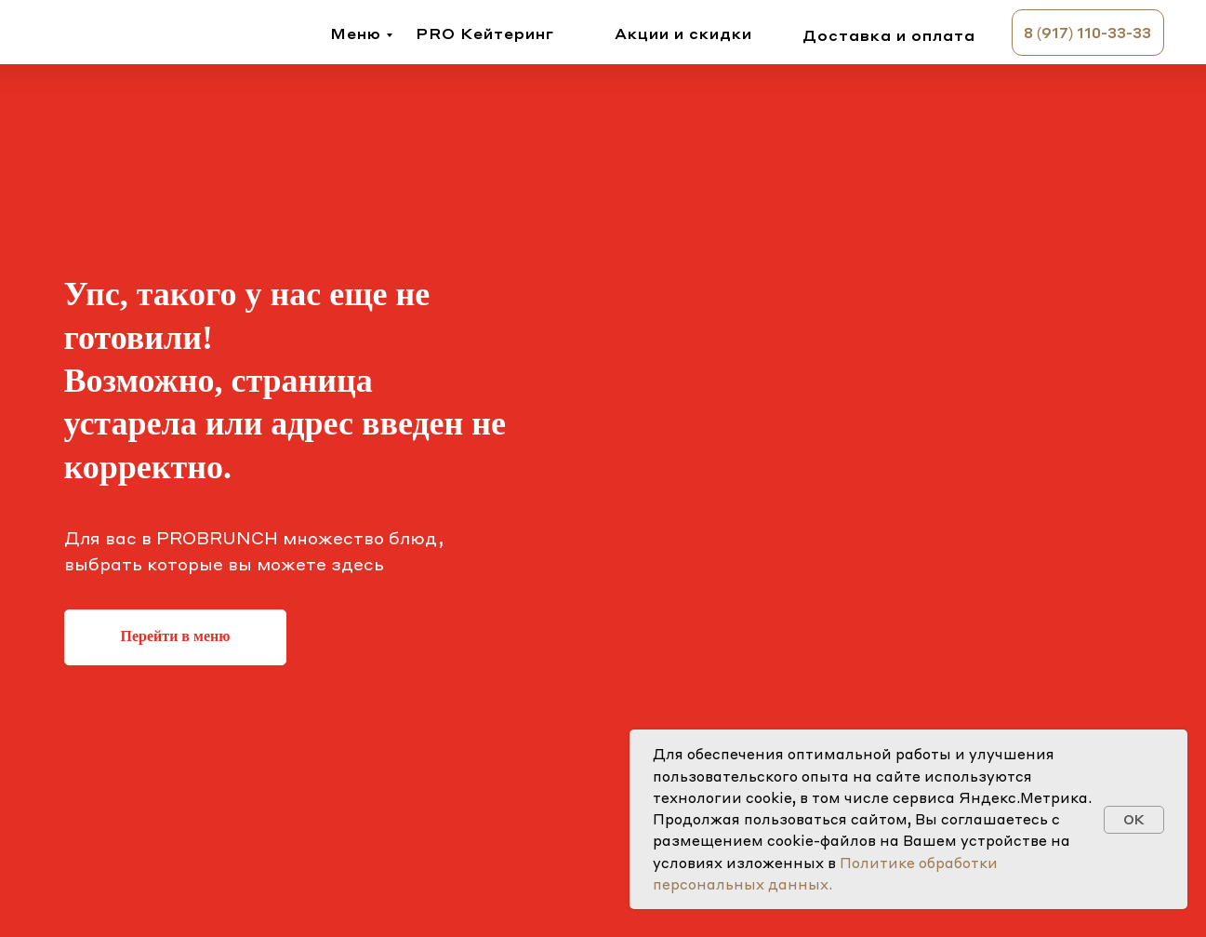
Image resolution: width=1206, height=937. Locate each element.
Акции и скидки (683, 33)
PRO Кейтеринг (485, 33)
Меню (355, 33)
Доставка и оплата (888, 35)
